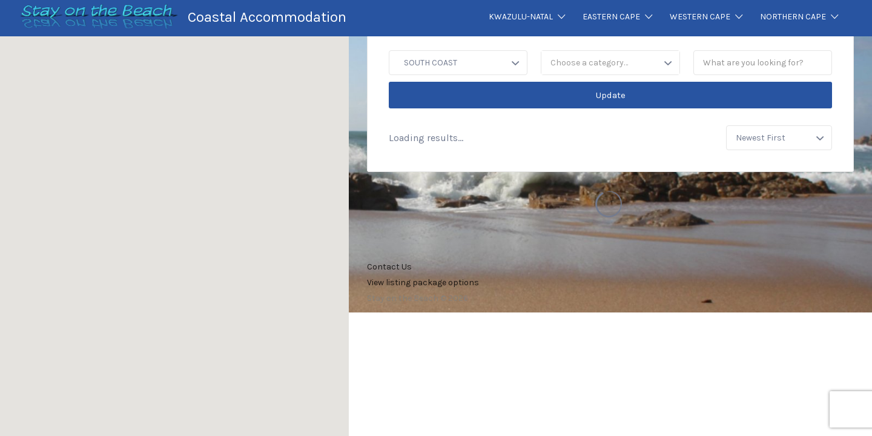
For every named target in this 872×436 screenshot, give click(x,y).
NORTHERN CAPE (793, 17)
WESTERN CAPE (700, 17)
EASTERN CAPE (611, 17)
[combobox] (610, 62)
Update (611, 95)
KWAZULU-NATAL (521, 17)
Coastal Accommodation (267, 16)
